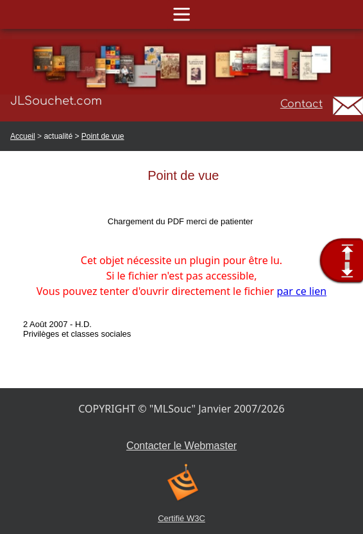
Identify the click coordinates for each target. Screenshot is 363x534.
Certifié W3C (181, 518)
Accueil (22, 136)
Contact (301, 104)
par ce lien (302, 291)
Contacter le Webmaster (181, 445)
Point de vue (102, 136)
